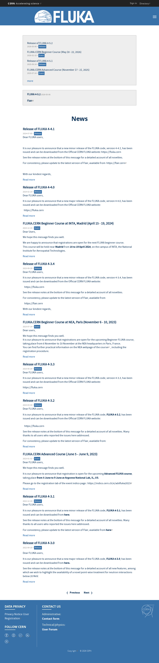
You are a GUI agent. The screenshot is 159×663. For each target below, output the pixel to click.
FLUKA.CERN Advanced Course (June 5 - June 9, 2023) (60, 454)
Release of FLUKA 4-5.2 (40, 43)
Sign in (133, 3)
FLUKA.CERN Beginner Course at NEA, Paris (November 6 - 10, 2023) (69, 322)
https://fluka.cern (111, 152)
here (66, 514)
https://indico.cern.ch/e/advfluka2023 (110, 484)
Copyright (73, 653)
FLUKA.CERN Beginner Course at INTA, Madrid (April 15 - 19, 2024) (68, 223)
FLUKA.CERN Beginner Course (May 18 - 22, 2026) (54, 52)
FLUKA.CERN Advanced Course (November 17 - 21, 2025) (58, 70)
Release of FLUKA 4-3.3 (38, 364)
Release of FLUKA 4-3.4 (38, 264)
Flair (31, 101)
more (30, 81)
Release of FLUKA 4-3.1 (38, 496)
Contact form (50, 619)
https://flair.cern (116, 163)
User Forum (51, 629)
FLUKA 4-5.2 (34, 95)
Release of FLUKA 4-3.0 (38, 543)
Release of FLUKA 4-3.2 (38, 401)
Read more (29, 180)
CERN (25, 3)
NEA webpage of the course (94, 348)
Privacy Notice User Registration (17, 616)
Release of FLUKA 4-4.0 (38, 187)
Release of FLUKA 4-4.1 (38, 129)
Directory (145, 3)
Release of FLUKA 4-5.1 (40, 61)
